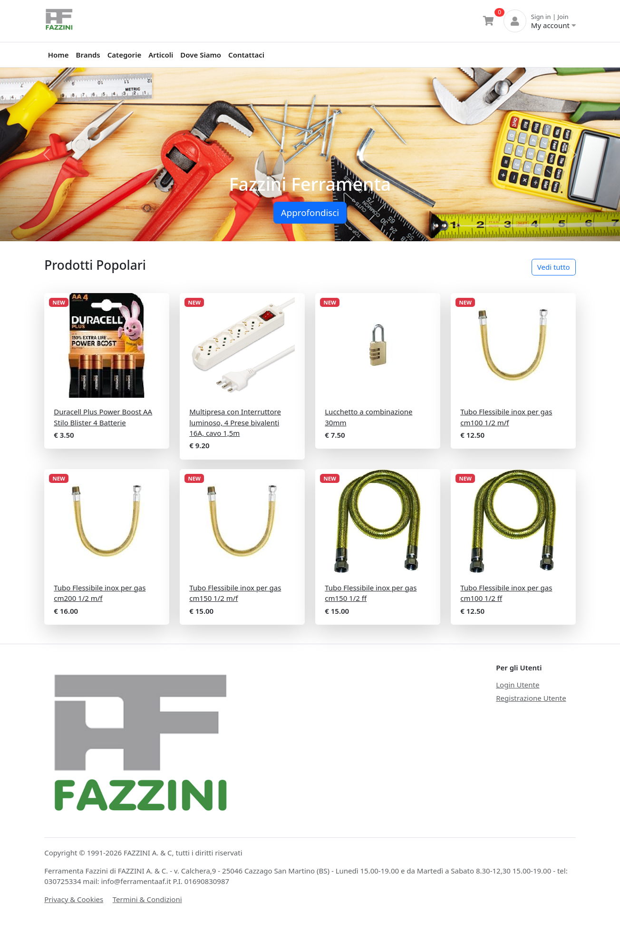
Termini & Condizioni (147, 899)
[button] (46, 154)
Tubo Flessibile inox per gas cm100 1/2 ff (506, 593)
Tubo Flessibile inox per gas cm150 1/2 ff (371, 593)
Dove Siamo (200, 54)
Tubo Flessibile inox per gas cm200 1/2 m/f (99, 593)
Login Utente (517, 684)
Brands (88, 54)
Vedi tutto (553, 267)
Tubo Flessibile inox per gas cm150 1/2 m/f (235, 593)
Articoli (160, 54)
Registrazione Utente (531, 698)
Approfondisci (310, 212)
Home (58, 54)
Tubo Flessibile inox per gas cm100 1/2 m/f (506, 417)
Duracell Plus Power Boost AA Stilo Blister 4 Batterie (103, 417)
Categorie (124, 54)
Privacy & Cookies (73, 899)
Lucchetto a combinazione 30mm (368, 417)
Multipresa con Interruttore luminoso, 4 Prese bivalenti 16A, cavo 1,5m (235, 422)
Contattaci (246, 54)
